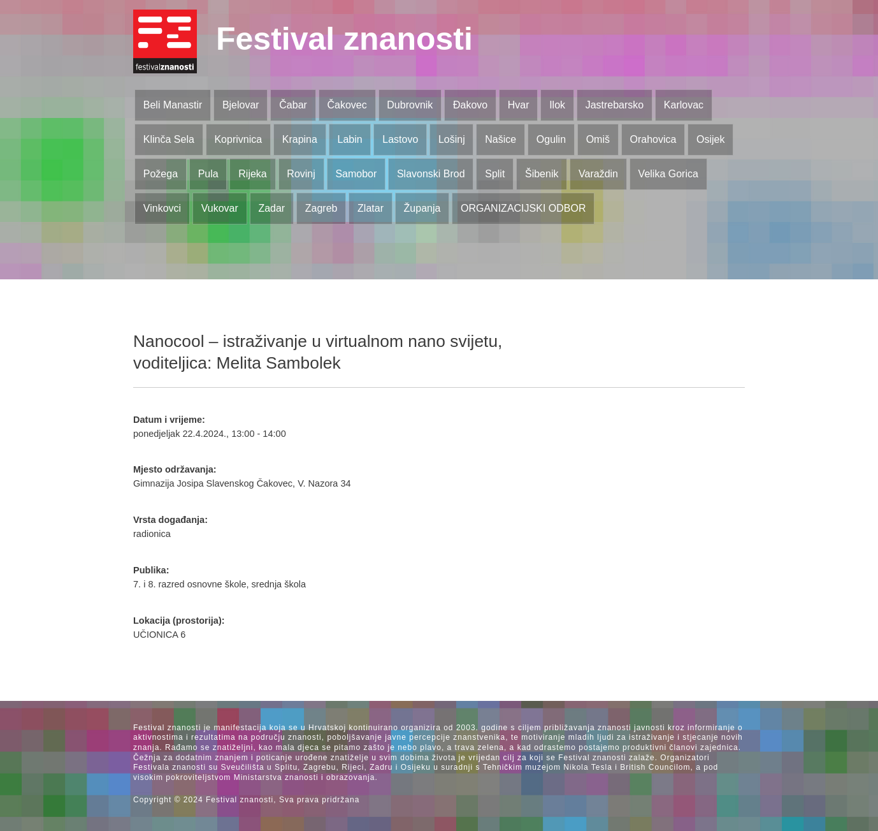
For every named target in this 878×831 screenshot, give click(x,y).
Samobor (356, 173)
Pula (208, 173)
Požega (160, 173)
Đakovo (470, 104)
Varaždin (598, 173)
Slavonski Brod (431, 173)
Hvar (518, 104)
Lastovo (400, 139)
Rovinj (301, 173)
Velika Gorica (668, 173)
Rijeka (252, 173)
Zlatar (370, 208)
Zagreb (321, 208)
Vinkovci (162, 208)
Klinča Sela (168, 139)
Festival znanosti (344, 39)
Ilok (557, 104)
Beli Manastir (172, 104)
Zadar (271, 208)
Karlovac (683, 104)
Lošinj (451, 139)
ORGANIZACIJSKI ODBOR (523, 208)
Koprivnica (238, 139)
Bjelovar (240, 104)
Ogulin (551, 139)
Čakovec (346, 104)
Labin (349, 139)
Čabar (293, 104)
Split (495, 173)
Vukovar (219, 208)
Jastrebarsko (615, 104)
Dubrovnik (410, 104)
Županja (422, 208)
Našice (500, 139)
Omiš (598, 139)
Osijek (710, 139)
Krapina (299, 139)
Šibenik (541, 173)
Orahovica (653, 139)
